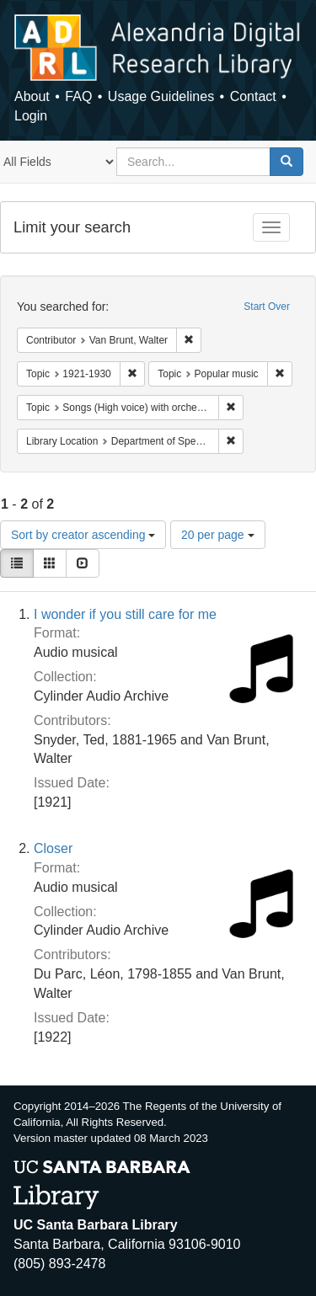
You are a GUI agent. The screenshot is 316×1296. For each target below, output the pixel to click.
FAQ (78, 96)
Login (30, 116)
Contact (253, 96)
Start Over (267, 306)
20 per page (217, 534)
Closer (53, 848)
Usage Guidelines (161, 96)
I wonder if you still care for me (125, 614)
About (32, 96)
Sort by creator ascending (83, 534)
